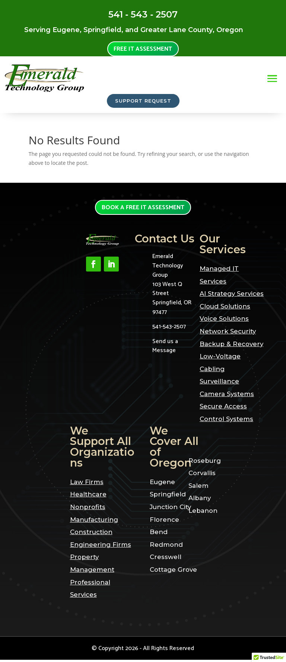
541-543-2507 (169, 329)
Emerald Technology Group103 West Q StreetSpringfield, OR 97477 (171, 287)
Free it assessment (143, 49)
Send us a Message (165, 348)
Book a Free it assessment (143, 209)
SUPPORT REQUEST (143, 102)
